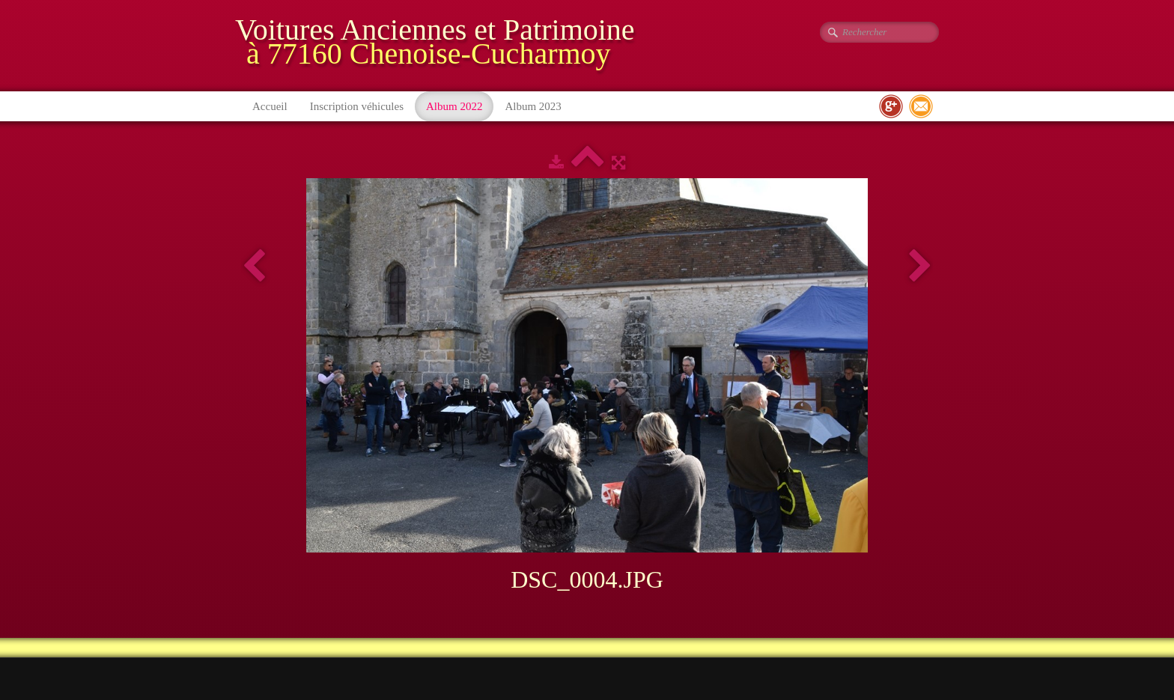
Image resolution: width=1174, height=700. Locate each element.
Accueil (270, 106)
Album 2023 (533, 106)
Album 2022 (454, 106)
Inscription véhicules (357, 106)
